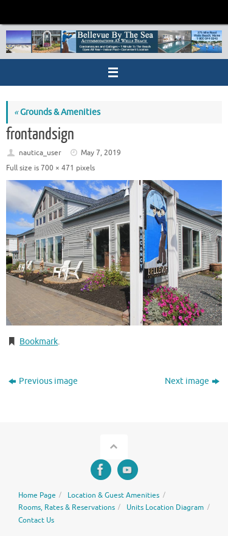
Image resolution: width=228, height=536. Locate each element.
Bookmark (38, 341)
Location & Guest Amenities (113, 495)
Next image (192, 381)
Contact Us (36, 520)
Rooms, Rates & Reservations (66, 507)
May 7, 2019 (101, 153)
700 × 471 (57, 168)
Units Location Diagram (165, 507)
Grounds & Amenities (57, 112)
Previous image (43, 381)
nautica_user (40, 153)
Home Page (37, 495)
